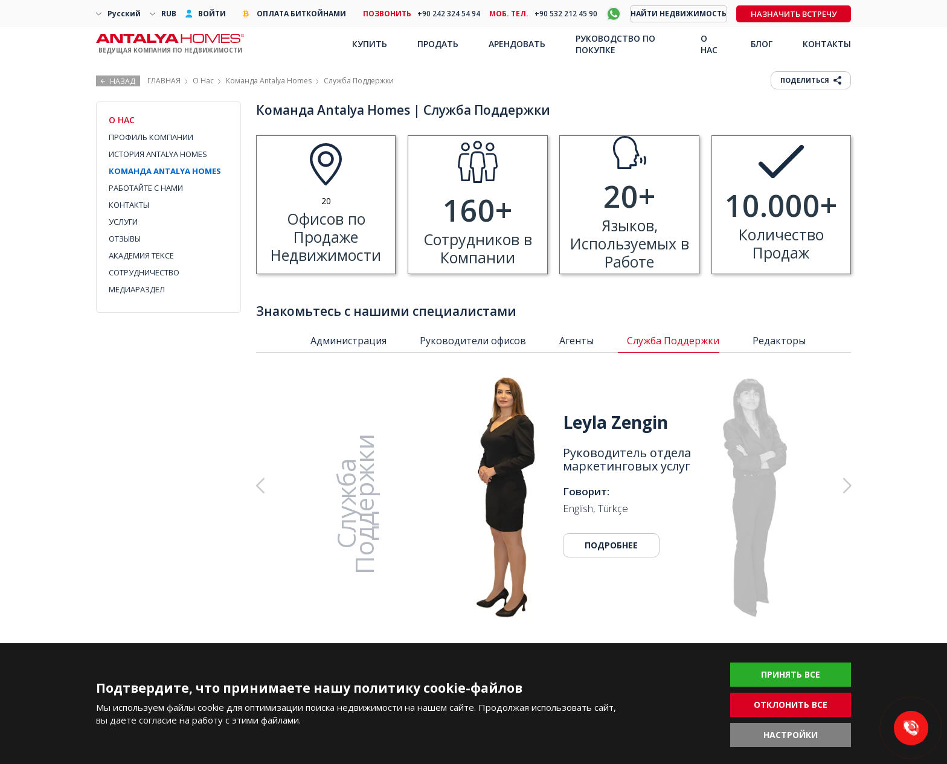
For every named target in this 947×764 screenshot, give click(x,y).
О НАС (709, 44)
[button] (785, 486)
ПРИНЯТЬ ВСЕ (790, 674)
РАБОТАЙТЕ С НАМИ (146, 187)
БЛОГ (761, 44)
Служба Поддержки (673, 340)
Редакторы (779, 340)
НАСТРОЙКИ (790, 734)
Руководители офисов (473, 340)
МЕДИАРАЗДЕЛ (137, 289)
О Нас (203, 80)
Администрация (348, 340)
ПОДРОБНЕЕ (611, 545)
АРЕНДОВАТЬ (517, 44)
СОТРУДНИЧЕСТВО (144, 272)
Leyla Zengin (615, 422)
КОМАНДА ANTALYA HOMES (165, 170)
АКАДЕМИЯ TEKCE (141, 255)
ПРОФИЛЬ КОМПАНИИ (151, 137)
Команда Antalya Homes (269, 80)
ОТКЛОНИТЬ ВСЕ (790, 704)
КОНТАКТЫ (129, 204)
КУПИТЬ (369, 44)
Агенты (576, 340)
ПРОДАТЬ (437, 44)
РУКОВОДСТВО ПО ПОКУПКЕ (615, 44)
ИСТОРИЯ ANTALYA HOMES (158, 154)
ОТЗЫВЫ (125, 238)
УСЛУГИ (123, 221)
